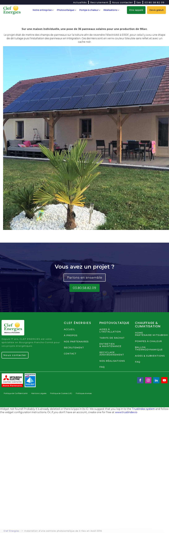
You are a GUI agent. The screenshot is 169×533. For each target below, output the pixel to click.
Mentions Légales (38, 393)
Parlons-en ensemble (84, 277)
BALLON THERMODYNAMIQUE (149, 348)
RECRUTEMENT (74, 348)
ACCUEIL (69, 329)
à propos (70, 335)
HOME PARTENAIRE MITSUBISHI (151, 334)
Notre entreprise (43, 10)
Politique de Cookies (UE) (61, 393)
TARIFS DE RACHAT (112, 338)
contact (70, 354)
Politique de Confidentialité (16, 393)
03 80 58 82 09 (154, 2)
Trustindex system (143, 408)
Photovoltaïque (66, 10)
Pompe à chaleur (89, 10)
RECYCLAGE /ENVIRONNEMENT (111, 353)
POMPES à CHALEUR (148, 341)
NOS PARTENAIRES (76, 341)
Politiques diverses (84, 393)
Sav (139, 2)
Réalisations (111, 10)
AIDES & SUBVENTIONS (150, 356)
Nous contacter (122, 2)
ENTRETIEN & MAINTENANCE (110, 345)
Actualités (80, 2)
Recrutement (99, 2)
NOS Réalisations (112, 361)
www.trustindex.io (126, 412)
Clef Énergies (11, 531)
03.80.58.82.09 (84, 288)
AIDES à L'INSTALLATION (110, 330)
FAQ (102, 367)
